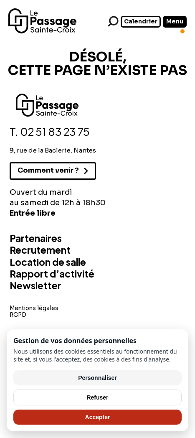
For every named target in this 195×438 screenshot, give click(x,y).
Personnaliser (97, 377)
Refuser (97, 397)
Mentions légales (34, 308)
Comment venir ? (48, 170)
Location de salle (48, 262)
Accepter (97, 417)
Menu (174, 21)
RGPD (18, 314)
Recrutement (40, 250)
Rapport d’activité (52, 274)
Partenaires (36, 238)
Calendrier (140, 21)
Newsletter (35, 285)
